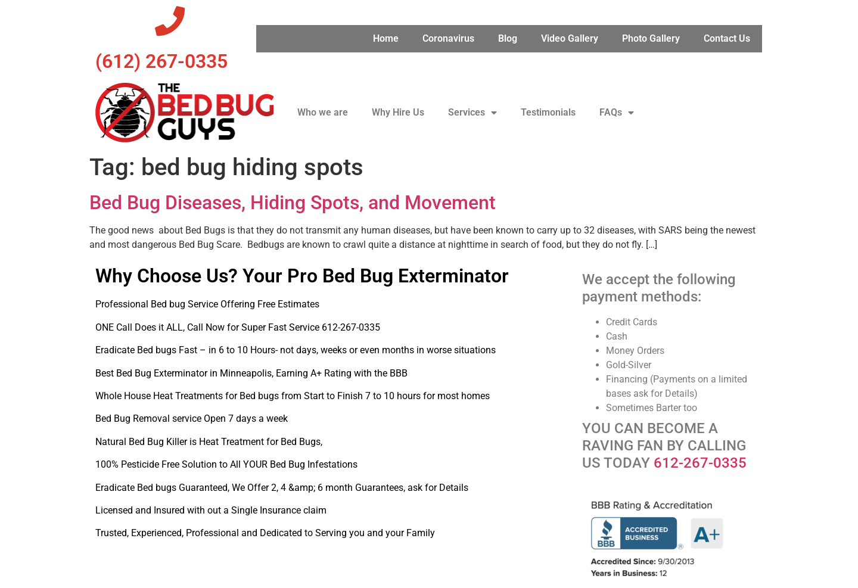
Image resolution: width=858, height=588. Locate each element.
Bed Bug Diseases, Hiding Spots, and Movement (292, 202)
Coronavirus (448, 38)
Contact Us (727, 38)
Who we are (322, 112)
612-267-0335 (700, 463)
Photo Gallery (651, 38)
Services (472, 112)
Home (386, 38)
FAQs (616, 112)
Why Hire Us (398, 112)
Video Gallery (569, 38)
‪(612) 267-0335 (161, 61)
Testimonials (548, 112)
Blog (507, 38)
